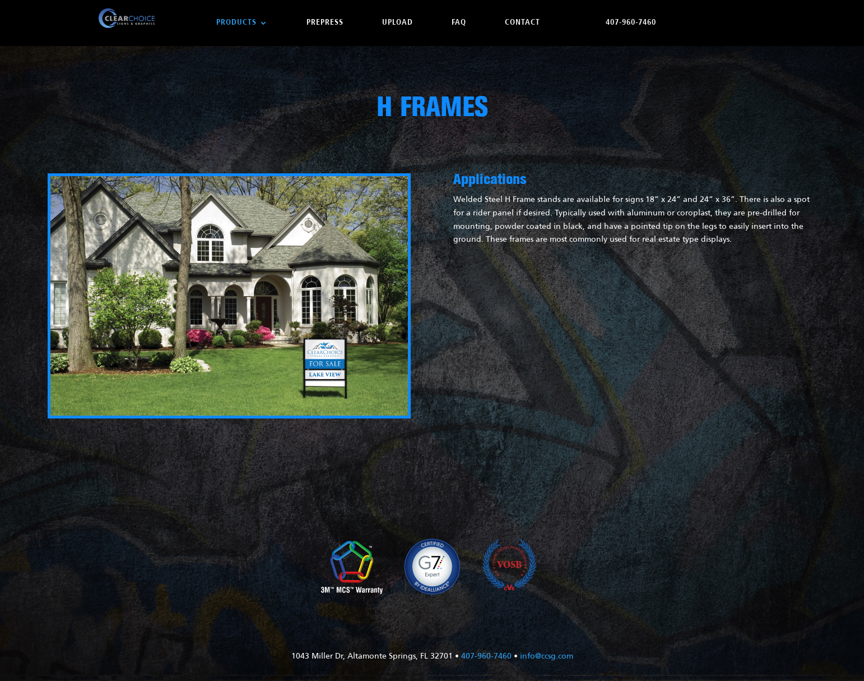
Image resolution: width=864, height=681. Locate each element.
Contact (522, 23)
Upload (397, 23)
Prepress (324, 23)
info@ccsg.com (546, 656)
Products (236, 23)
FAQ (459, 23)
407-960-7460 (631, 23)
